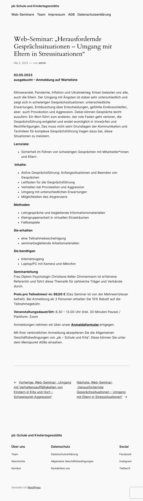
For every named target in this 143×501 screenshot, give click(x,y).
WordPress (34, 487)
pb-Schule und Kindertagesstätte (35, 6)
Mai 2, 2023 (21, 62)
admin (42, 62)
